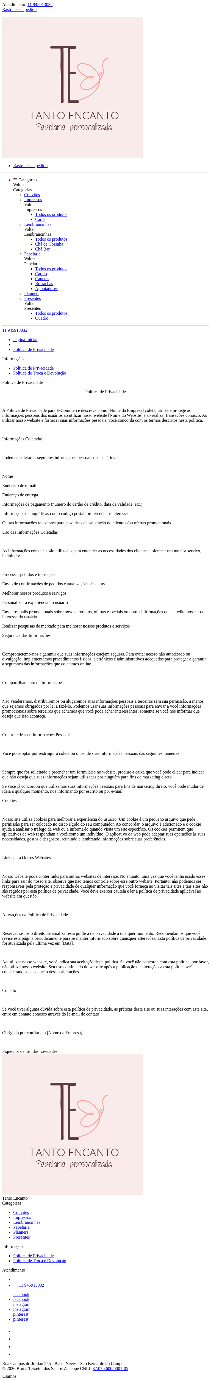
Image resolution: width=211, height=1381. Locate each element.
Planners (31, 293)
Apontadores (46, 288)
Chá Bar (42, 249)
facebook (21, 1294)
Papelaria (32, 254)
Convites (32, 194)
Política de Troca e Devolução (39, 373)
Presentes (32, 298)
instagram (21, 1304)
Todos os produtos (51, 214)
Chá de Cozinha (49, 244)
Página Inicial (25, 339)
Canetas (42, 278)
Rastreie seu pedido (19, 9)
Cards (40, 219)
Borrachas (44, 283)
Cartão (41, 273)
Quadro (41, 318)
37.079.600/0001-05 (110, 1368)
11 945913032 (39, 4)
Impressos (33, 199)
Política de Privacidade (33, 349)
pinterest (20, 1314)
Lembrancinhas (37, 224)
